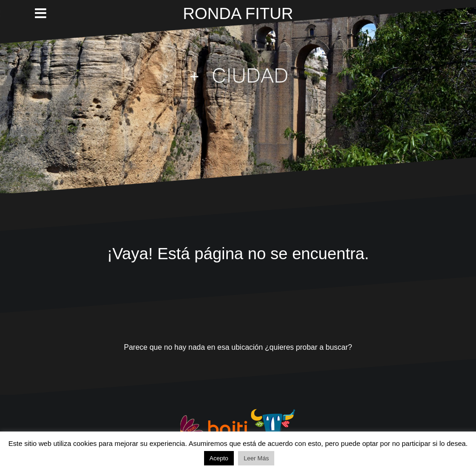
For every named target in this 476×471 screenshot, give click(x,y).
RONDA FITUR (238, 13)
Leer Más (256, 458)
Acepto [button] (219, 458)
